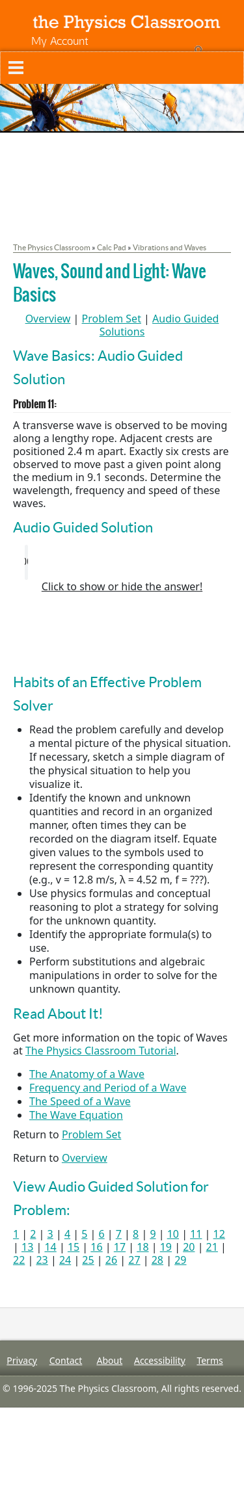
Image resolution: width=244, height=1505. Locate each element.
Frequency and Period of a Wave (107, 1087)
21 (212, 1247)
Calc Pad (111, 247)
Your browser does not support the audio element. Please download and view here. (122, 562)
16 (96, 1247)
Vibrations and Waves (169, 247)
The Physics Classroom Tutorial (100, 1050)
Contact (66, 1360)
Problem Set (111, 318)
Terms (210, 1360)
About (109, 1360)
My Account (59, 40)
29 (180, 1260)
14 (50, 1247)
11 (196, 1234)
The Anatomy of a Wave (86, 1074)
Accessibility (159, 1360)
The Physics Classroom (51, 247)
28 (157, 1260)
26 (111, 1260)
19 (166, 1247)
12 (219, 1234)
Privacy (22, 1360)
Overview (48, 318)
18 (142, 1247)
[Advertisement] (122, 631)
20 (189, 1247)
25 (88, 1260)
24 (65, 1260)
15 (73, 1247)
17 (120, 1247)
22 (19, 1260)
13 (27, 1247)
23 (41, 1260)
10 (173, 1234)
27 (134, 1260)
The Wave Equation (76, 1115)
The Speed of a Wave (80, 1101)
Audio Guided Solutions (159, 325)
